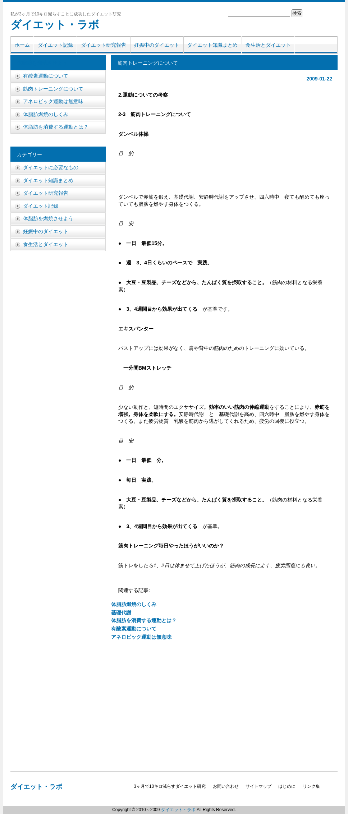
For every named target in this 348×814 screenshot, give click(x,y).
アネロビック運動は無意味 (141, 637)
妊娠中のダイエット (156, 45)
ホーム (22, 45)
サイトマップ (258, 786)
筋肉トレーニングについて (53, 89)
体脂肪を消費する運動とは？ (144, 620)
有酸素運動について (133, 629)
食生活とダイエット (268, 45)
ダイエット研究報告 (103, 45)
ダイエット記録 (55, 45)
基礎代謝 (121, 612)
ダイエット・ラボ (54, 25)
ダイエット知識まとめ (212, 45)
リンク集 (311, 786)
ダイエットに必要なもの (50, 167)
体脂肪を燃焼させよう (42, 63)
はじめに (287, 786)
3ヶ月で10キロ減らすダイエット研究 (170, 786)
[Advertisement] (224, 176)
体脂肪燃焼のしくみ (133, 604)
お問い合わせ (226, 786)
